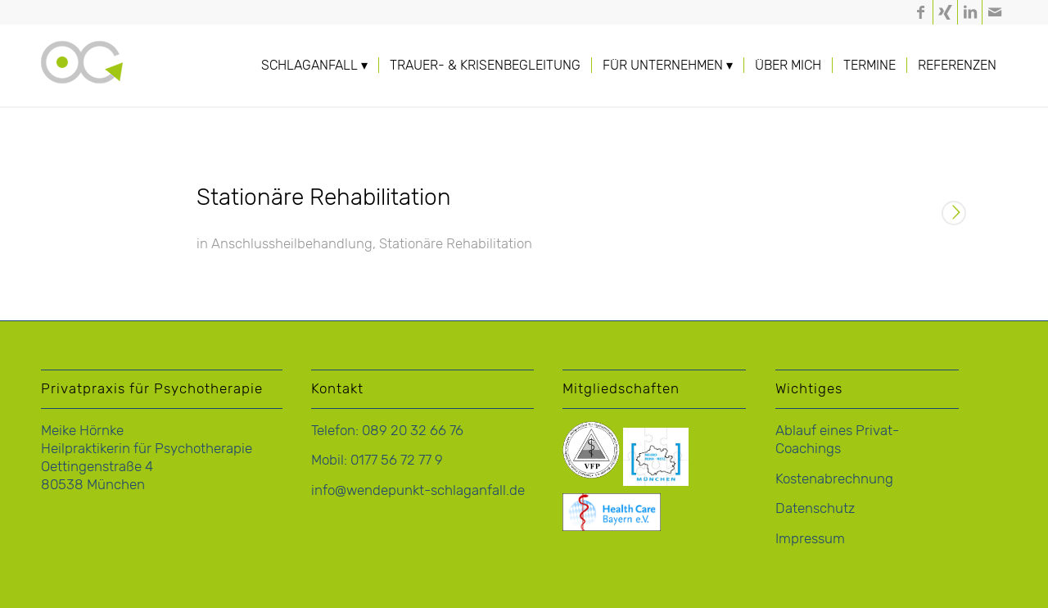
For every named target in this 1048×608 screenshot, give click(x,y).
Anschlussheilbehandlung (292, 243)
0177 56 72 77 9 (396, 459)
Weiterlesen (953, 214)
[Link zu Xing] (945, 12)
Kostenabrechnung (834, 478)
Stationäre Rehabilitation (323, 197)
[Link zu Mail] (994, 12)
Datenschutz (815, 508)
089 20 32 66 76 (412, 430)
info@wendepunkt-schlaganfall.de (418, 490)
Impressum (810, 538)
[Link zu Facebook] (921, 12)
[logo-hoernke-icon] (82, 82)
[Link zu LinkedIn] (970, 12)
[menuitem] (314, 66)
